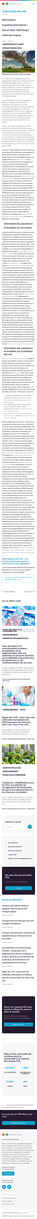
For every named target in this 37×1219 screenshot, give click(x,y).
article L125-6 (17, 373)
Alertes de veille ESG (15, 847)
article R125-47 (24, 400)
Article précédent (8, 592)
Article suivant (29, 592)
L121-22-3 (10, 263)
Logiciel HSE (12, 855)
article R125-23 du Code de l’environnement (20, 265)
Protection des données (9, 1198)
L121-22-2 (20, 251)
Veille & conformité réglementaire (20, 858)
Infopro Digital (23, 1213)
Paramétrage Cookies (8, 1204)
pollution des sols (21, 159)
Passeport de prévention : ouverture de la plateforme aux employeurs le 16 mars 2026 (18, 935)
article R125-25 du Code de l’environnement (20, 344)
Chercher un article (13, 822)
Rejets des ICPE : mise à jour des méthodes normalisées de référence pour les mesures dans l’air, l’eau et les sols (18, 976)
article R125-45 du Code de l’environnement (18, 410)
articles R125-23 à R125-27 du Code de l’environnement (17, 215)
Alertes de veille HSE (15, 851)
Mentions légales (7, 1201)
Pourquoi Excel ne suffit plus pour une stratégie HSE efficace (18, 922)
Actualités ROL (13, 843)
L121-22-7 (18, 263)
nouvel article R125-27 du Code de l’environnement (17, 453)
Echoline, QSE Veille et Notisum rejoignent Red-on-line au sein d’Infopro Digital (15, 908)
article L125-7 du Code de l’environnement (15, 358)
